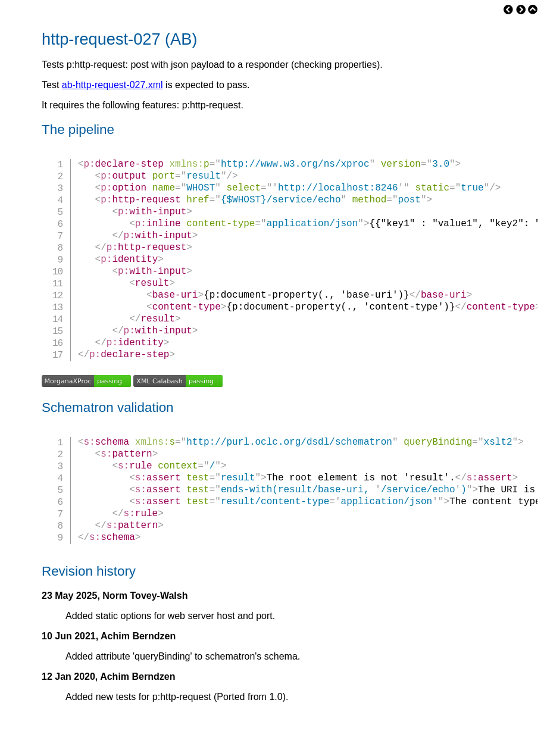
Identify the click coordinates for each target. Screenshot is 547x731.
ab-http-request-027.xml (112, 85)
